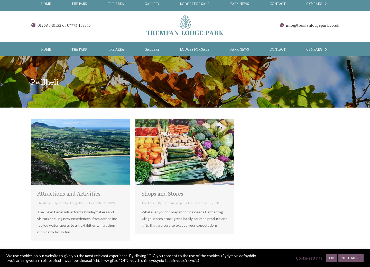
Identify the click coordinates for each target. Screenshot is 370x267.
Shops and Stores (162, 193)
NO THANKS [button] (350, 258)
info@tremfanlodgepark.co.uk (309, 25)
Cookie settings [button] (309, 258)
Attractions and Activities (68, 193)
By (69, 203)
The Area (43, 203)
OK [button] (331, 258)
